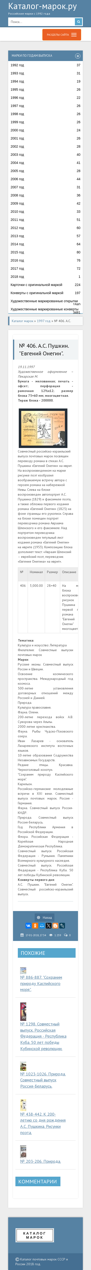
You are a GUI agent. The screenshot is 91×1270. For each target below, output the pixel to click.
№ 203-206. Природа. (40, 1161)
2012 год (45, 228)
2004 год (45, 163)
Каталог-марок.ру (45, 9)
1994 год (45, 81)
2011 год (45, 220)
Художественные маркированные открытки (45, 302)
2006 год (45, 179)
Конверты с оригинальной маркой (45, 293)
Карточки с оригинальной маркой (45, 285)
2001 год (45, 138)
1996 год (45, 98)
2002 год (45, 146)
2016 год (45, 260)
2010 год (45, 211)
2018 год (45, 277)
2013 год (45, 236)
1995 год (45, 89)
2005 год (45, 171)
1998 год (45, 114)
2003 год (45, 155)
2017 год (45, 268)
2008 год (45, 195)
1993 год (45, 73)
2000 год (45, 130)
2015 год (45, 252)
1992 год (45, 65)
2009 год (45, 203)
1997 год (45, 106)
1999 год (45, 122)
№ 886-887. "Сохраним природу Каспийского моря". (41, 983)
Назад (44, 917)
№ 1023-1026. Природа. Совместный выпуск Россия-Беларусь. (43, 1080)
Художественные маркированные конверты (45, 310)
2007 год (45, 187)
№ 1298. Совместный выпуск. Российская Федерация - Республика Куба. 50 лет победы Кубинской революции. (43, 1036)
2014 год (45, 244)
